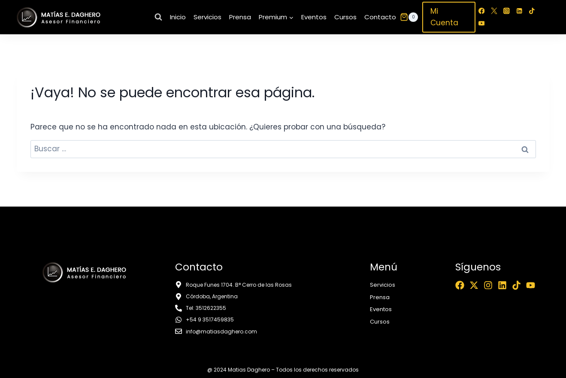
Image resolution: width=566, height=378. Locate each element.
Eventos (314, 16)
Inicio (178, 16)
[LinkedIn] (519, 11)
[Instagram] (506, 11)
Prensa (240, 16)
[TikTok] (531, 11)
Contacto (380, 16)
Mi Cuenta (444, 17)
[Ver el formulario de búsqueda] (158, 17)
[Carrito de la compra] (409, 17)
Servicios (207, 16)
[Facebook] (481, 11)
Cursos (345, 16)
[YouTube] (481, 23)
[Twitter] (494, 11)
